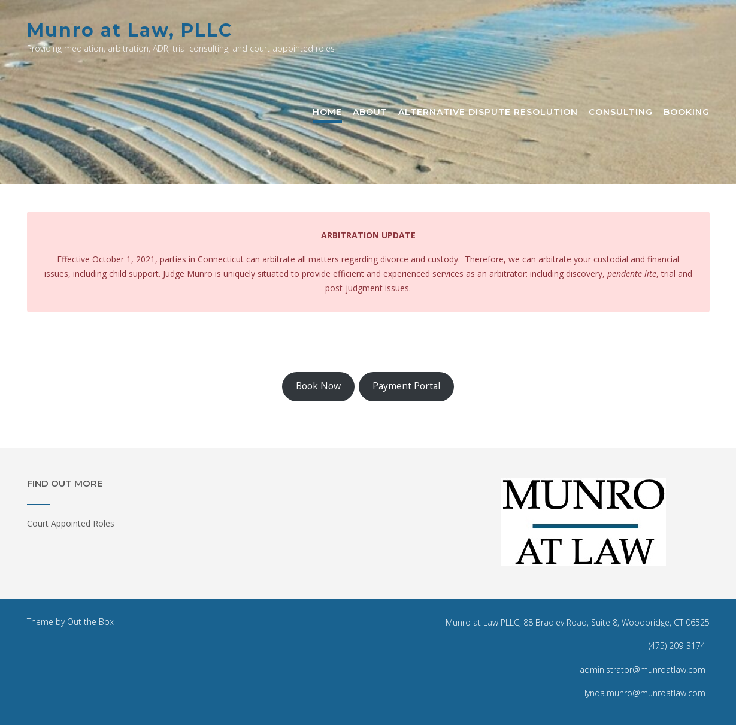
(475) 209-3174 (677, 645)
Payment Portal (406, 385)
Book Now (318, 385)
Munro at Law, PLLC (129, 30)
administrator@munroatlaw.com (642, 669)
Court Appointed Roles (70, 523)
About (370, 113)
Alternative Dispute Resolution (488, 113)
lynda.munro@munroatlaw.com (644, 693)
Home (327, 113)
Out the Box (90, 621)
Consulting (621, 113)
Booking (687, 113)
